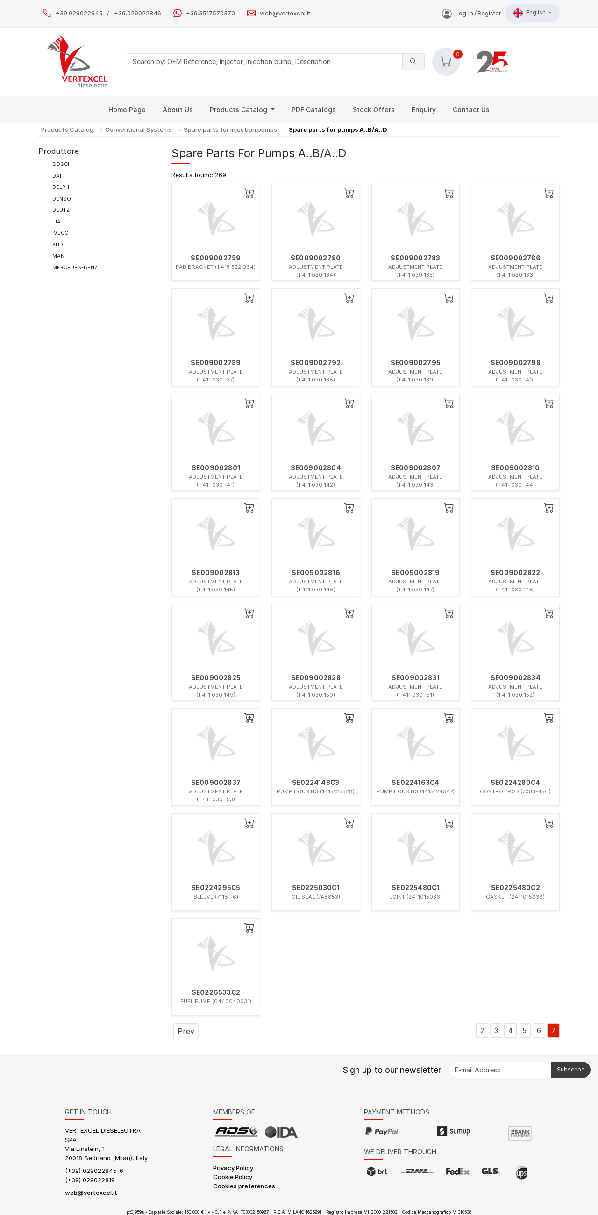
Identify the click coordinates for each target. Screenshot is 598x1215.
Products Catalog (239, 110)
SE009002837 (216, 782)
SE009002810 (515, 468)
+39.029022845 (79, 13)
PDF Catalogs (314, 110)
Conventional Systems (138, 129)
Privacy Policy (233, 1168)
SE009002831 (416, 678)
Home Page (127, 110)
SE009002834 (516, 678)
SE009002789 (216, 363)
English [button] (530, 13)
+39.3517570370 (210, 13)
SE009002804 (316, 468)
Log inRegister (471, 13)
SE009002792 (316, 363)
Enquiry (424, 110)
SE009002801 (216, 468)
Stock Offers (374, 110)
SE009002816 (316, 572)
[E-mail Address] (499, 1070)
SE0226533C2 (216, 992)
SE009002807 (416, 468)
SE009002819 (415, 572)
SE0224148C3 (315, 782)
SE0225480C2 (515, 887)
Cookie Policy (232, 1176)
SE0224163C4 (415, 782)
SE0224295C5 (215, 887)
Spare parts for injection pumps (230, 129)
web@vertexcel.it (285, 13)
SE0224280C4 (515, 782)
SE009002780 (316, 258)
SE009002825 (216, 678)
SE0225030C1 (316, 887)
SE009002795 (416, 363)
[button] (446, 62)
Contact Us (471, 110)
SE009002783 (415, 258)
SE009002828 (316, 678)
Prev (186, 1031)
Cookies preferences (244, 1186)
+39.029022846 (137, 13)
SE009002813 (216, 572)
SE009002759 (216, 258)
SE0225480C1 (415, 887)
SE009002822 (515, 572)
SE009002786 (516, 258)
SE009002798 (516, 363)
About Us (178, 110)
